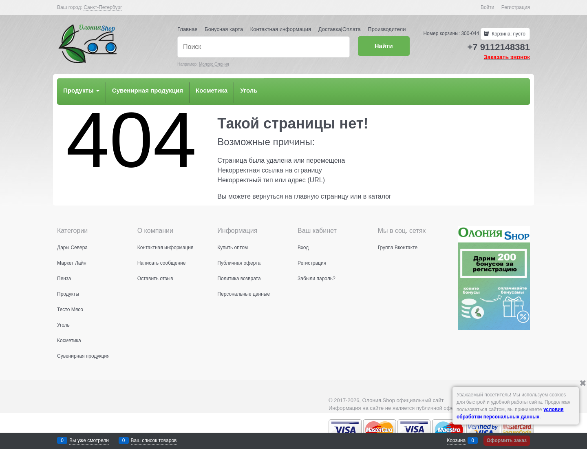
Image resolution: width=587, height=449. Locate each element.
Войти (487, 7)
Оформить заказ (507, 440)
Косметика (211, 90)
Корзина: (507, 34)
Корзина (456, 440)
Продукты (81, 90)
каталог (380, 196)
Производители (387, 29)
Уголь (248, 90)
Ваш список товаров (154, 440)
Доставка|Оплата (339, 29)
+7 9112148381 (498, 47)
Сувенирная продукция (147, 90)
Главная (187, 29)
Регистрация (515, 7)
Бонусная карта (224, 29)
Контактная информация (280, 29)
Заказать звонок (507, 57)
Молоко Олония (214, 64)
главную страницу (321, 196)
